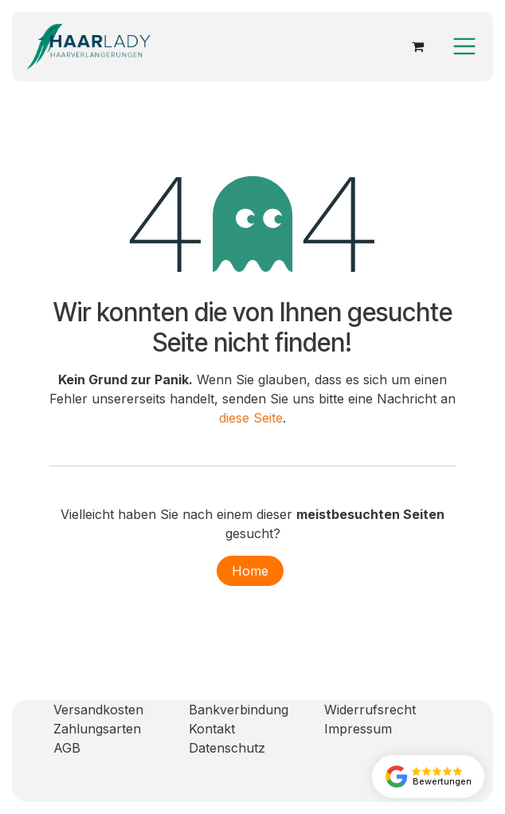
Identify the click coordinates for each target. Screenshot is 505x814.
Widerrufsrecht (370, 710)
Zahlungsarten (97, 729)
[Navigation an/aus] (464, 46)
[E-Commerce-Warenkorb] (417, 46)
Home (250, 571)
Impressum (358, 729)
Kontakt (212, 729)
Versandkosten (98, 710)
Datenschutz (227, 748)
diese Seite (251, 418)
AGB (66, 748)
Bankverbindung (238, 710)
